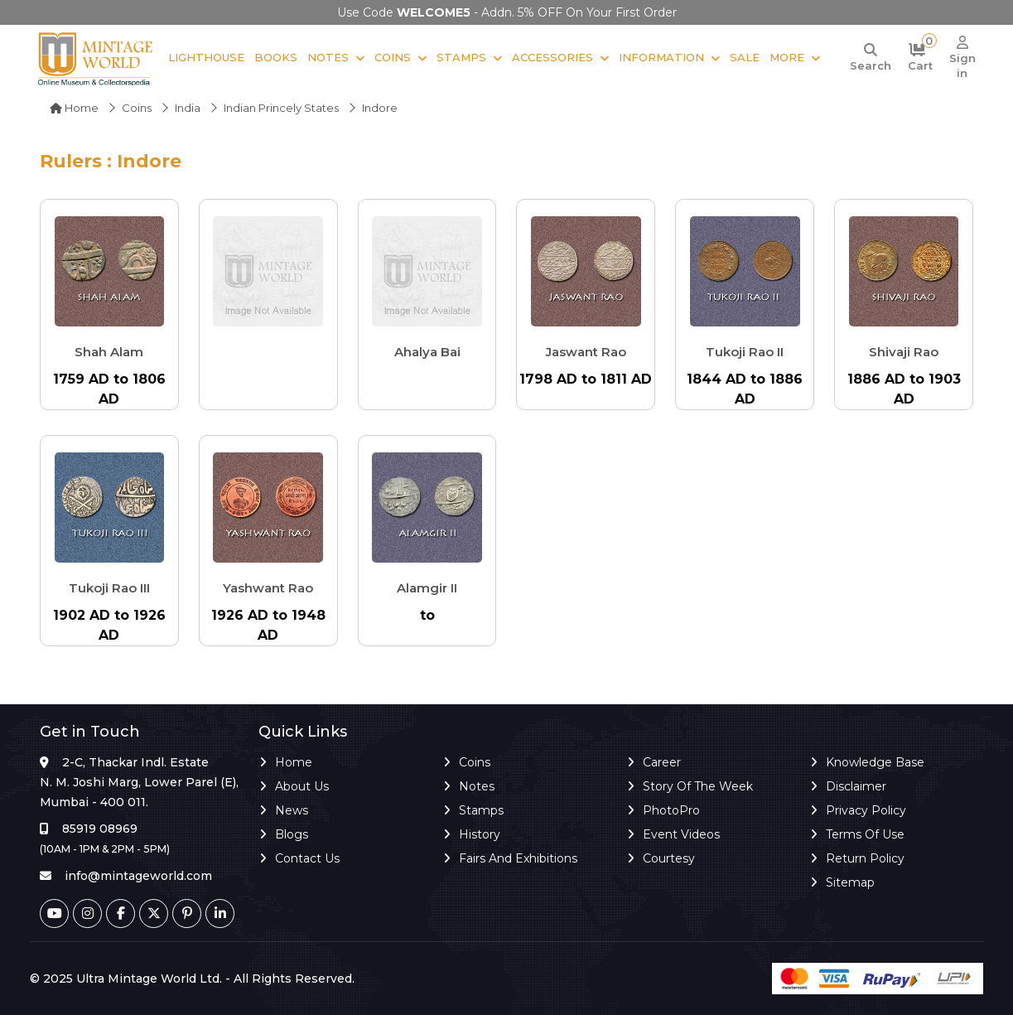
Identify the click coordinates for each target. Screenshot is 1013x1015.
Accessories (550, 57)
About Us (302, 786)
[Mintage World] (96, 58)
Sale (742, 57)
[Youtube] (54, 913)
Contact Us (307, 858)
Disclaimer (856, 786)
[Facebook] (120, 913)
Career (662, 762)
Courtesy (669, 858)
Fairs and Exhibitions (518, 858)
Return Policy (865, 858)
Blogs (291, 834)
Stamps (459, 57)
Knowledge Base (875, 762)
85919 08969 (99, 828)
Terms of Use (865, 834)
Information (659, 57)
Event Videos (681, 834)
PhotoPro (671, 810)
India (187, 107)
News (291, 810)
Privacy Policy (866, 810)
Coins (390, 57)
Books (273, 57)
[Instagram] (87, 913)
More (784, 57)
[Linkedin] (219, 913)
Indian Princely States (281, 107)
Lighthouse (204, 57)
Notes (325, 57)
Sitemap (850, 882)
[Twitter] (153, 913)
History (479, 834)
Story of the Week (698, 786)
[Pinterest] (186, 913)
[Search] (868, 58)
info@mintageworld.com (138, 875)
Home (74, 107)
